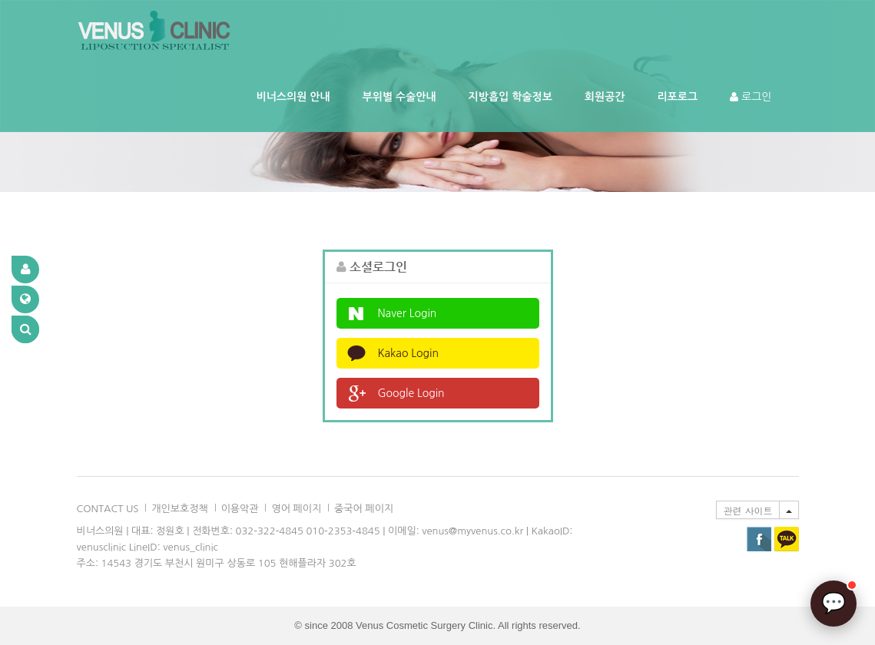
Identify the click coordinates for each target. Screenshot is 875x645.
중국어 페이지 (363, 509)
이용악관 (240, 509)
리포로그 (677, 96)
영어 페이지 (296, 509)
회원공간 (605, 96)
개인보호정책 (179, 509)
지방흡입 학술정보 (510, 96)
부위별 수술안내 (399, 96)
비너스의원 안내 (293, 96)
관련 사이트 (747, 510)
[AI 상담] (833, 603)
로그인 (750, 96)
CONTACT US (108, 509)
